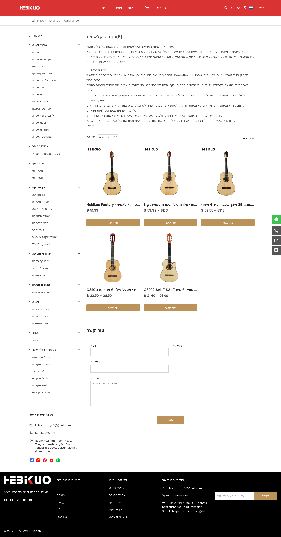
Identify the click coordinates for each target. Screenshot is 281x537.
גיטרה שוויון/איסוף (42, 73)
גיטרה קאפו (39, 66)
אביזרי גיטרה (39, 44)
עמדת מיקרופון (41, 222)
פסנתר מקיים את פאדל (46, 153)
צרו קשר (160, 8)
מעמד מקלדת (40, 201)
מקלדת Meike (40, 385)
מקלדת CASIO (41, 364)
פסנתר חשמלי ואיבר (44, 349)
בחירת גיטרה (39, 94)
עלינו (145, 8)
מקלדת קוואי (40, 378)
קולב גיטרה (39, 87)
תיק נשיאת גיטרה (42, 59)
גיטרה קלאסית (40, 316)
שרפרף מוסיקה (41, 253)
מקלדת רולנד (40, 371)
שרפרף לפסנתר (41, 268)
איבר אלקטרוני (41, 392)
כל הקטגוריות (44, 20)
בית (104, 8)
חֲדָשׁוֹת (132, 8)
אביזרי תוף (38, 163)
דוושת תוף (38, 177)
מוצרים (117, 8)
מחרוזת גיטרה (40, 129)
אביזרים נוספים (41, 284)
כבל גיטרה (38, 52)
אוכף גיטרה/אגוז (42, 108)
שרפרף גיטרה (40, 261)
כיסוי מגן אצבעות (42, 101)
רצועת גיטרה (39, 122)
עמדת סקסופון (41, 215)
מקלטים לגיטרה (41, 136)
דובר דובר (38, 230)
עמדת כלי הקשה (42, 208)
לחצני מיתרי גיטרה (43, 115)
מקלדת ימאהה (41, 357)
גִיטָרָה (56, 20)
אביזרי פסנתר (40, 146)
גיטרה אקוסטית (41, 309)
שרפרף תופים (40, 275)
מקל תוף (37, 170)
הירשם (265, 495)
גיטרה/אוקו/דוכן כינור (45, 237)
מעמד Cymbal (41, 244)
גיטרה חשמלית (41, 323)
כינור (35, 332)
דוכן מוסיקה (39, 187)
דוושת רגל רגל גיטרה (44, 80)
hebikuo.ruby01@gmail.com (53, 425)
